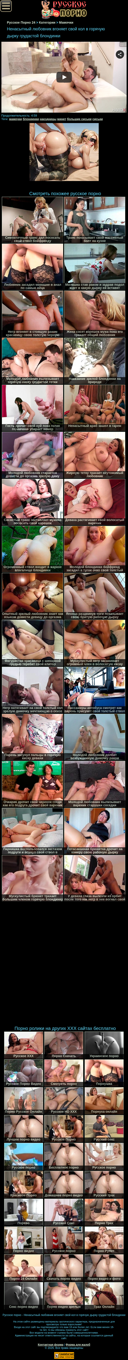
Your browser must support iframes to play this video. (64, 78)
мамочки (15, 119)
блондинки (31, 119)
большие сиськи (79, 119)
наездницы (48, 119)
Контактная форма (50, 1344)
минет (61, 119)
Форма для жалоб (78, 1344)
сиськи (97, 119)
